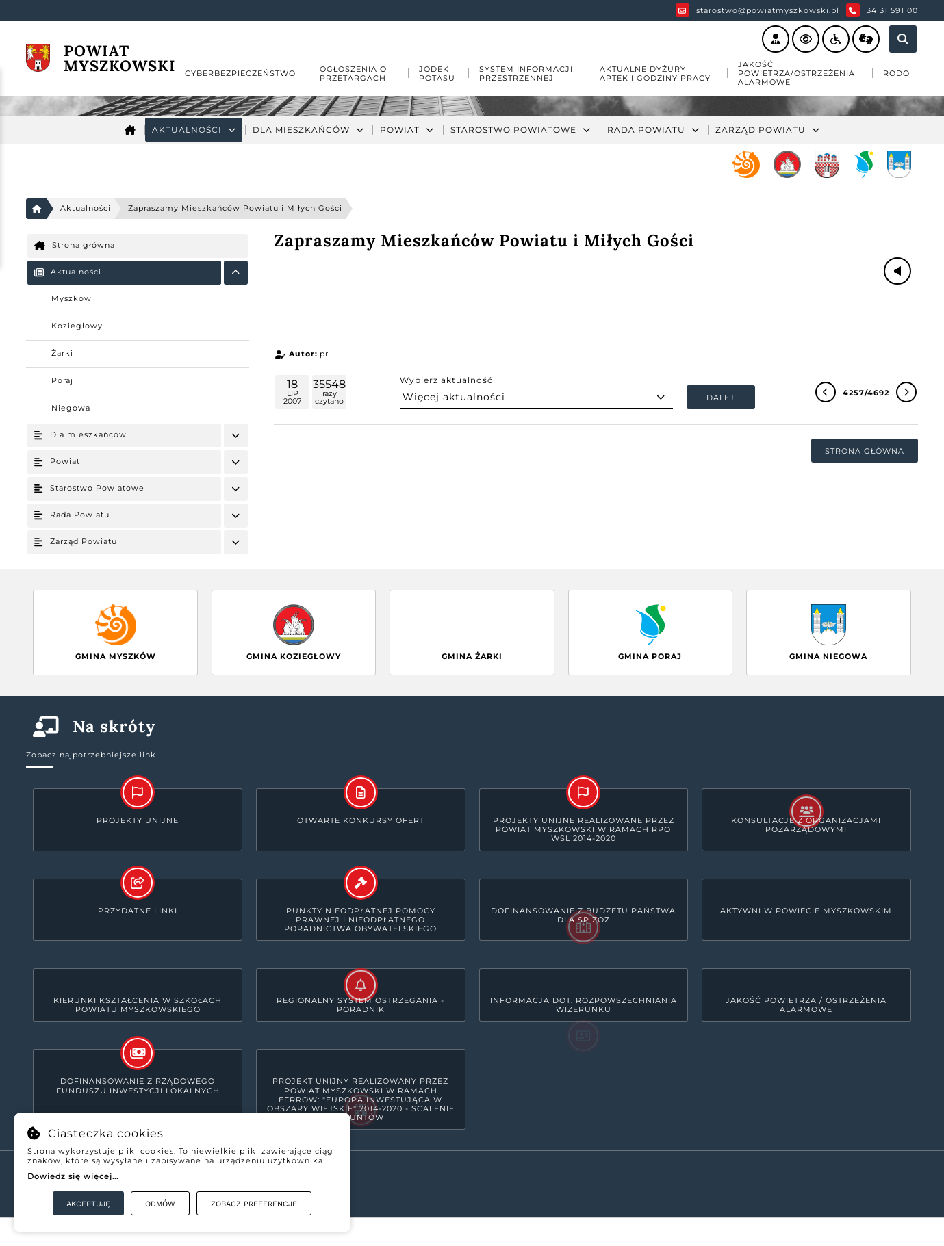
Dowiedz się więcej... (72, 1176)
